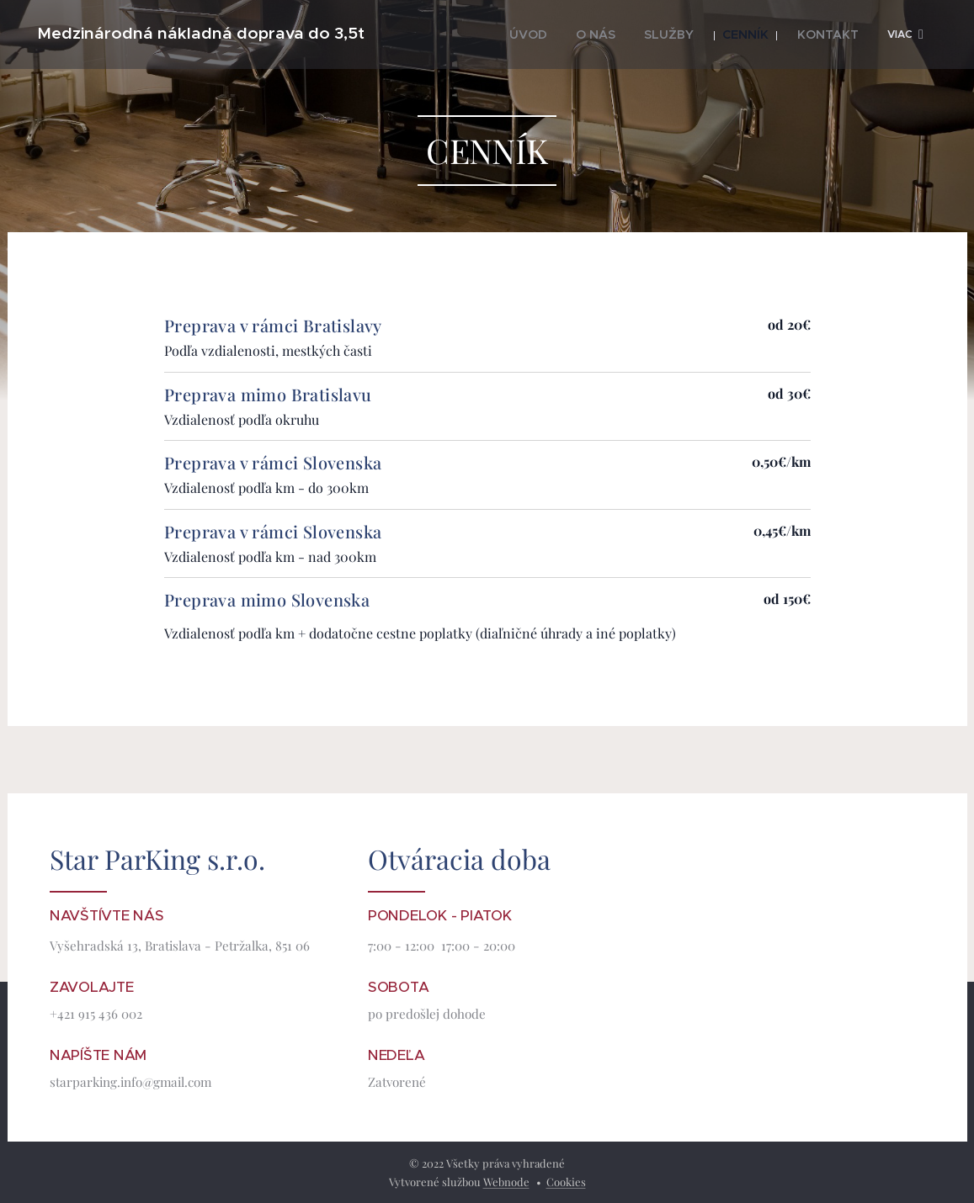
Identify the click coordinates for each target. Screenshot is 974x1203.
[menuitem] (543, 34)
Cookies (566, 1181)
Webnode (506, 1181)
